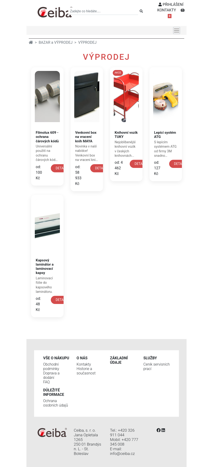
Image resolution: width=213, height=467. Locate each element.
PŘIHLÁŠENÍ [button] (170, 4)
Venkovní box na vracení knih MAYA (86, 136)
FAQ (46, 382)
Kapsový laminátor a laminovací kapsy (45, 266)
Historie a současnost (86, 371)
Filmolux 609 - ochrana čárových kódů (47, 136)
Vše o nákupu (56, 358)
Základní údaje (119, 360)
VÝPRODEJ (87, 42)
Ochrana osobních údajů (55, 403)
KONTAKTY (166, 10)
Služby (150, 358)
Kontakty (84, 364)
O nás (82, 358)
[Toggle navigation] (176, 30)
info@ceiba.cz (122, 453)
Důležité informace (53, 392)
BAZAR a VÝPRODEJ (55, 42)
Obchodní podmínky (51, 366)
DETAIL (61, 168)
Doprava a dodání (51, 375)
